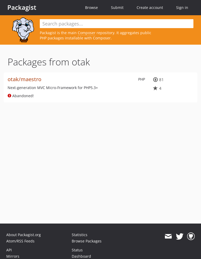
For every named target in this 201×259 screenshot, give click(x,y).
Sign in (182, 7)
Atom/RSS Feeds (20, 241)
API (9, 249)
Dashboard (81, 256)
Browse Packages (87, 241)
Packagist (21, 7)
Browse (91, 7)
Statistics (79, 234)
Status (77, 249)
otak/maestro (24, 79)
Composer (87, 32)
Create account (150, 7)
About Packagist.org (23, 234)
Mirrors (12, 256)
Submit (117, 7)
